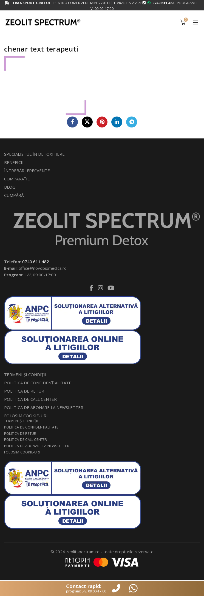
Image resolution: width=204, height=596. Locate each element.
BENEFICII (14, 162)
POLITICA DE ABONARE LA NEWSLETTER (43, 407)
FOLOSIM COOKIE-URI (26, 415)
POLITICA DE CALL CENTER (30, 399)
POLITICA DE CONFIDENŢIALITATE (37, 382)
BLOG (9, 187)
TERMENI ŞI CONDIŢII (25, 374)
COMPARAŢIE (17, 178)
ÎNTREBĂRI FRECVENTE (27, 170)
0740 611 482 (35, 261)
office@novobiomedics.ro (43, 268)
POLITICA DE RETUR (24, 391)
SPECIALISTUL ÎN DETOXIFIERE (34, 154)
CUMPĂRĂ (14, 195)
